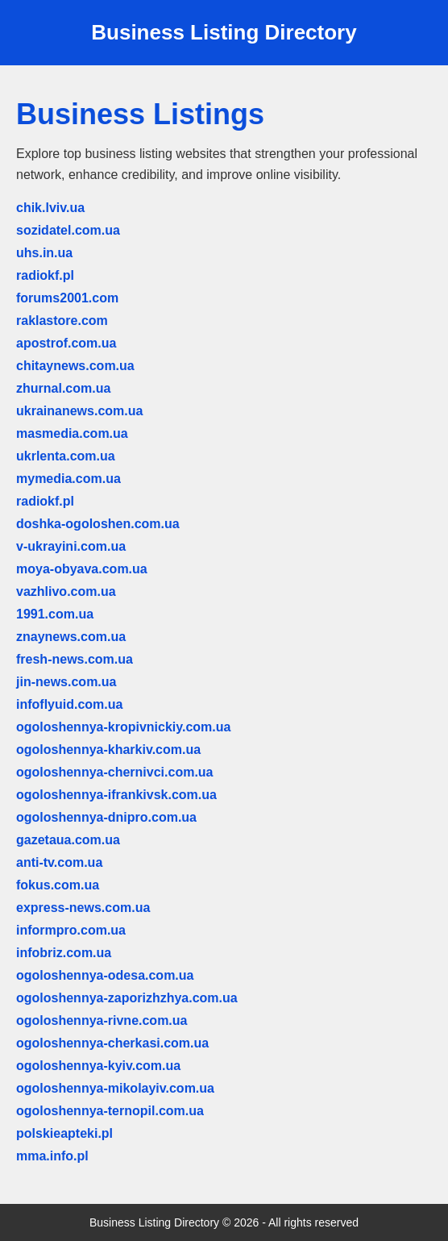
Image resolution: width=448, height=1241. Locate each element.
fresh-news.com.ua (74, 659)
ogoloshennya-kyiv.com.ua (98, 1065)
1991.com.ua (54, 614)
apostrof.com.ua (66, 343)
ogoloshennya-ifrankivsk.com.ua (116, 795)
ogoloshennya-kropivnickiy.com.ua (123, 727)
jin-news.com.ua (66, 682)
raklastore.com (62, 320)
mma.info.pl (52, 1156)
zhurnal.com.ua (63, 388)
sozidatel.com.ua (68, 230)
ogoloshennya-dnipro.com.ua (106, 817)
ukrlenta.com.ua (65, 456)
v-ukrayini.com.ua (71, 546)
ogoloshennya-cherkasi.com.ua (112, 1043)
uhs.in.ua (44, 253)
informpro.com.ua (71, 930)
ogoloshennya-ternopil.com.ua (110, 1111)
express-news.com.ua (83, 907)
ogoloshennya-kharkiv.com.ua (108, 749)
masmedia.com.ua (72, 433)
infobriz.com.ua (63, 953)
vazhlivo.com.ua (66, 591)
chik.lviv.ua (50, 207)
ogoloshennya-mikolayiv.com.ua (115, 1088)
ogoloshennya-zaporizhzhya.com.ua (127, 998)
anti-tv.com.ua (59, 862)
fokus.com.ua (57, 885)
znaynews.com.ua (71, 636)
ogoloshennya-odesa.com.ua (104, 975)
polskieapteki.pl (64, 1133)
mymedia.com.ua (68, 478)
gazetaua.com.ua (68, 840)
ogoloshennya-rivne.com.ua (101, 1020)
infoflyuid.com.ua (69, 704)
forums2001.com (67, 298)
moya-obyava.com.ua (81, 569)
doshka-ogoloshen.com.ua (98, 524)
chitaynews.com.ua (75, 366)
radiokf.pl (45, 275)
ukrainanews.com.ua (79, 411)
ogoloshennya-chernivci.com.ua (115, 772)
